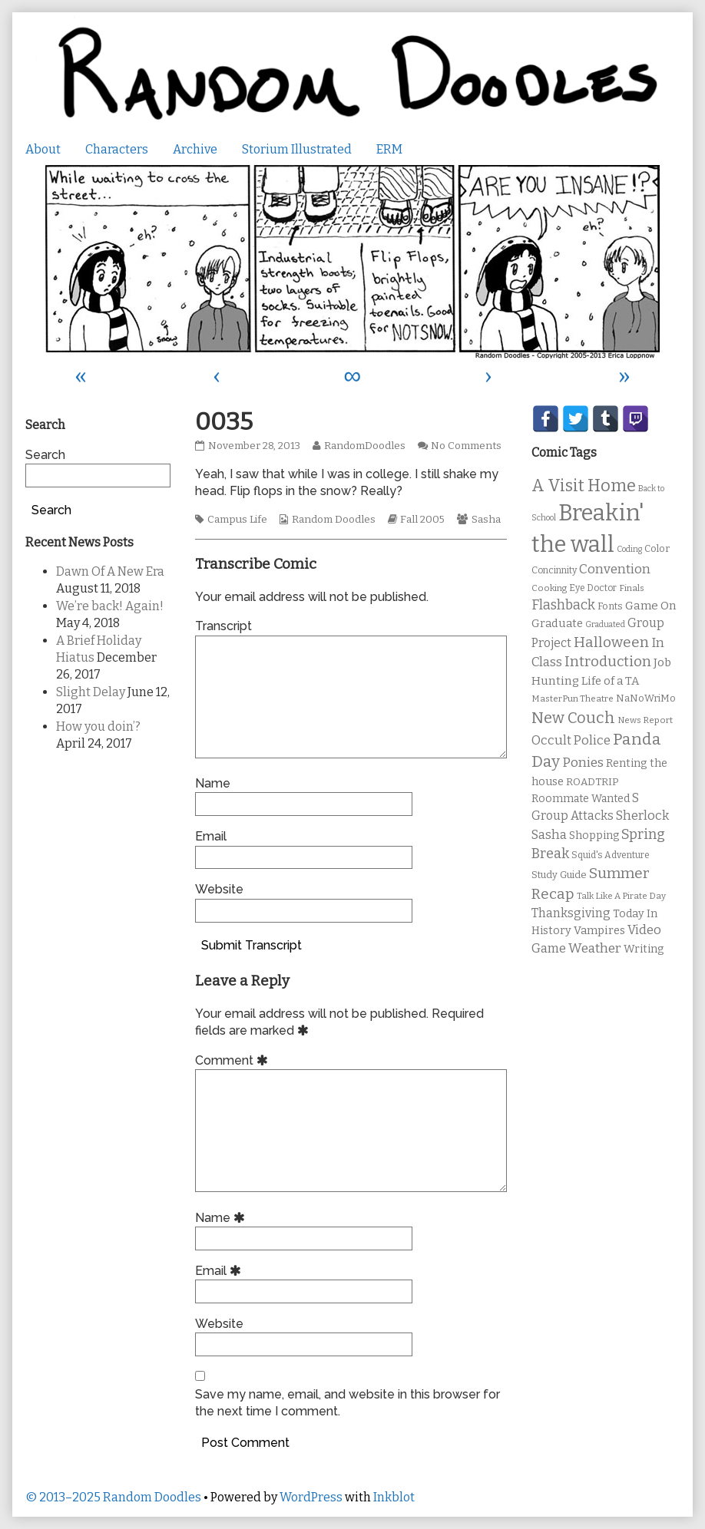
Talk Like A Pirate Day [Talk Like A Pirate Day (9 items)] (621, 895)
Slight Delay (90, 692)
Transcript (223, 626)
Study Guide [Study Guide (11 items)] (559, 874)
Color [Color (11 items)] (657, 548)
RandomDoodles (364, 446)
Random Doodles (334, 520)
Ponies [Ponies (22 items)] (583, 763)
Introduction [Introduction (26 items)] (607, 661)
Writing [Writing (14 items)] (644, 949)
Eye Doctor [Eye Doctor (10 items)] (593, 588)
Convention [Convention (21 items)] (614, 569)
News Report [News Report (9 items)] (645, 720)
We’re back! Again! (110, 606)
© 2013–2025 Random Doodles (113, 1497)
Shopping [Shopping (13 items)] (594, 835)
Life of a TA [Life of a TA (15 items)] (610, 681)
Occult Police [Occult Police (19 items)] (571, 740)
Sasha (486, 520)
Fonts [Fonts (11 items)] (610, 606)
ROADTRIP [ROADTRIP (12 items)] (592, 782)
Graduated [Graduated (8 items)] (605, 624)
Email (211, 836)
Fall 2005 (422, 520)
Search (45, 454)
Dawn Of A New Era (110, 571)
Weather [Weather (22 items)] (594, 948)
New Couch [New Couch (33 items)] (573, 717)
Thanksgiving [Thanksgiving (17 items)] (571, 913)
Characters (116, 149)
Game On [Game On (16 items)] (651, 606)
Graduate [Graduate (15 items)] (557, 623)
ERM (389, 149)
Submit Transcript (251, 945)
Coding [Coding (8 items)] (629, 549)
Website (219, 889)
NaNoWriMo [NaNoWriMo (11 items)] (646, 698)
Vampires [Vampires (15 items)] (599, 930)
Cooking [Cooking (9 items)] (549, 588)
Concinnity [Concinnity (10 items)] (554, 570)
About (43, 149)
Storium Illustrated (297, 149)
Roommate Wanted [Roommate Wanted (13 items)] (580, 798)
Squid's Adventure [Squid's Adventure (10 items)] (610, 855)
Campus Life (237, 520)
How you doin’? (98, 726)
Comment (234, 1060)
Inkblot (394, 1497)
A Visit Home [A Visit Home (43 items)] (583, 486)
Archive (195, 149)
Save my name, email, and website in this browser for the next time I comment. (347, 1402)
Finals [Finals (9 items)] (631, 588)
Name (212, 783)
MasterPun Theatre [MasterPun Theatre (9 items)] (572, 698)
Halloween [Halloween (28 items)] (611, 642)
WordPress (311, 1497)
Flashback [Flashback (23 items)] (563, 605)
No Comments (466, 446)
